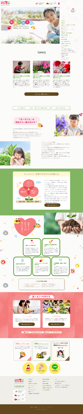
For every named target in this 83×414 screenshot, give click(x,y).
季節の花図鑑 (45, 383)
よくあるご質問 (46, 390)
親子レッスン (31, 387)
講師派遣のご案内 (58, 383)
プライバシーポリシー (41, 407)
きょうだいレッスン (32, 389)
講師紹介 (30, 381)
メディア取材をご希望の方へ (60, 381)
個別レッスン (31, 391)
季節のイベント (46, 381)
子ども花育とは (21, 108)
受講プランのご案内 (33, 383)
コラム (56, 379)
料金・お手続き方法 (47, 385)
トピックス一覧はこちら (41, 94)
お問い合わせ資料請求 (39, 3)
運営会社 (32, 407)
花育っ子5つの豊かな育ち (41, 108)
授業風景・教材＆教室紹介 (34, 393)
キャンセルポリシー (49, 407)
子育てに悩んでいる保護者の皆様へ (61, 387)
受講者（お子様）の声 (47, 387)
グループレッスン (32, 385)
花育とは (30, 379)
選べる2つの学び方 (60, 108)
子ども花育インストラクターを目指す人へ (62, 385)
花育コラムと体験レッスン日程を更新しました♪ (21, 76)
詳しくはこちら (52, 205)
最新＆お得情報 (46, 379)
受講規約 (35, 407)
